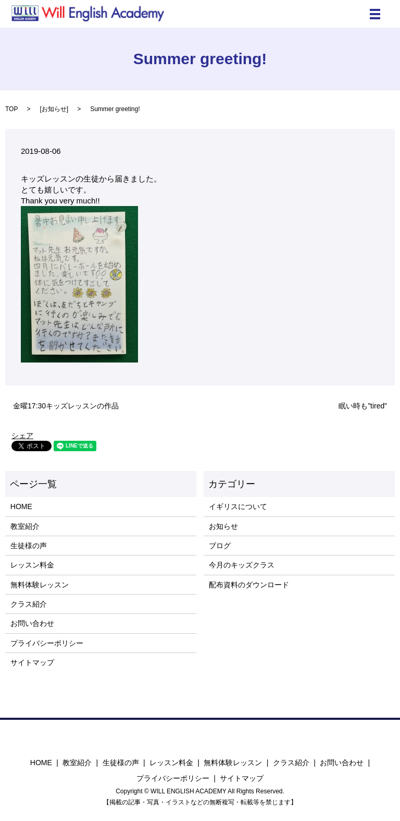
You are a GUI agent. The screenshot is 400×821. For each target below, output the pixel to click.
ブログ (220, 545)
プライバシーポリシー (46, 643)
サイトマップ (32, 662)
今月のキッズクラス (241, 565)
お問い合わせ (32, 623)
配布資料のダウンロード (249, 585)
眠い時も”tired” (363, 406)
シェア (22, 435)
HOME (21, 506)
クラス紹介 (28, 604)
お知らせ (54, 109)
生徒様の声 (28, 545)
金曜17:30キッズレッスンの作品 (66, 406)
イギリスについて (238, 506)
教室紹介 (25, 526)
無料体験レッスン (39, 585)
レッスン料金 (32, 565)
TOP (11, 109)
